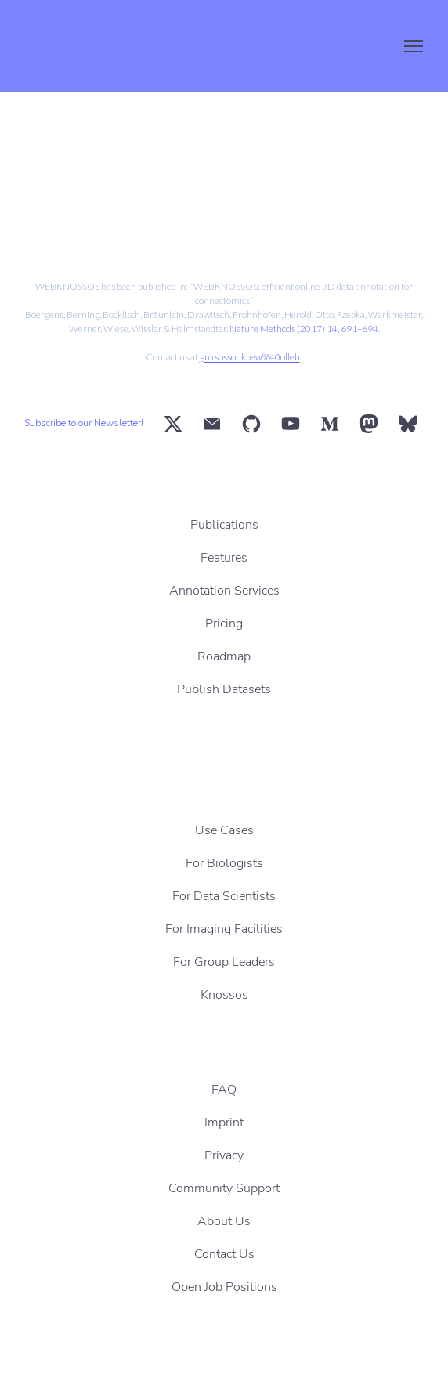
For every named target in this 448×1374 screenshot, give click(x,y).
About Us (224, 1221)
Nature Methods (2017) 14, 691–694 (303, 328)
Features (224, 557)
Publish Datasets (224, 689)
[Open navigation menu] (413, 46)
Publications (224, 524)
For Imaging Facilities (224, 929)
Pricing (224, 623)
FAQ (224, 1089)
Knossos (224, 994)
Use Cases (224, 830)
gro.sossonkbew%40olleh (250, 357)
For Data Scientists (224, 896)
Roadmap (224, 656)
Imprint (224, 1122)
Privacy (224, 1155)
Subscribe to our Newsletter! (83, 423)
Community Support (224, 1188)
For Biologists (224, 863)
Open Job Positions (224, 1287)
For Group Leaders (224, 962)
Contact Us (224, 1254)
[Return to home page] (90, 46)
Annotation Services (224, 590)
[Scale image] (115, 201)
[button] (173, 423)
